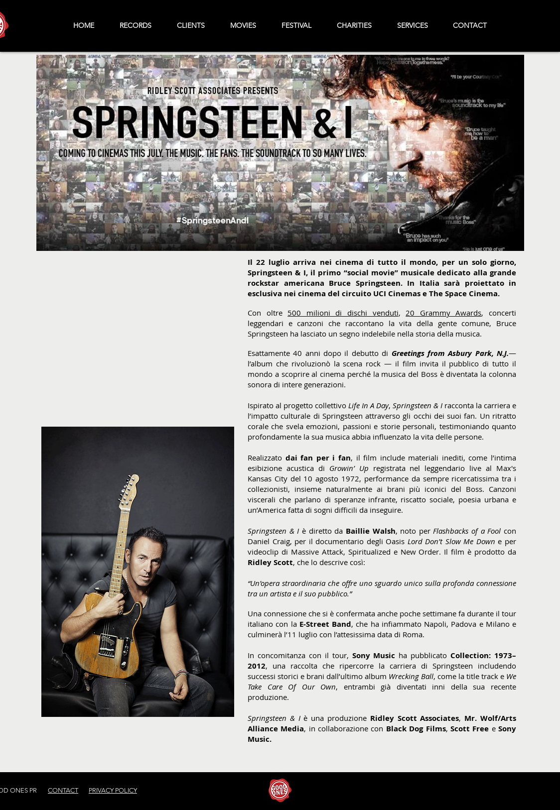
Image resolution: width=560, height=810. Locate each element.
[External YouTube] (137, 327)
